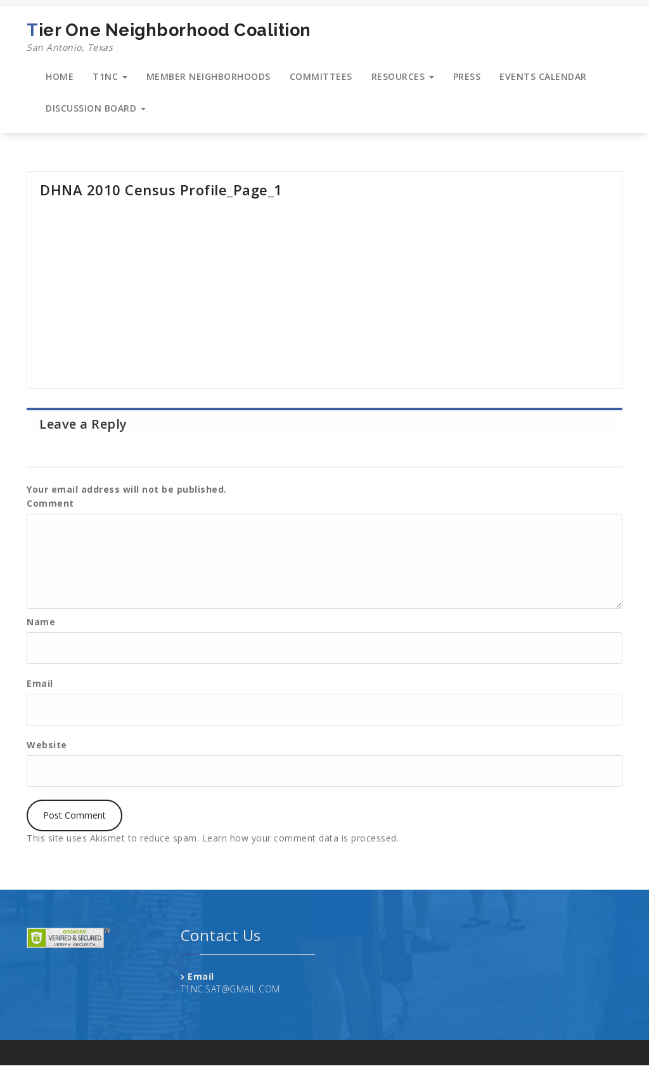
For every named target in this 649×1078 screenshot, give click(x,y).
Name (41, 622)
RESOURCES (402, 76)
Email (40, 683)
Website (47, 745)
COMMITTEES (321, 76)
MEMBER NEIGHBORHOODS (208, 76)
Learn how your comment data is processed (299, 838)
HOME (60, 76)
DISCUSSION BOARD (96, 108)
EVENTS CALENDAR (543, 76)
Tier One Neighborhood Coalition (169, 37)
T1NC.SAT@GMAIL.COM (230, 989)
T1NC (110, 76)
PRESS (467, 76)
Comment (50, 503)
